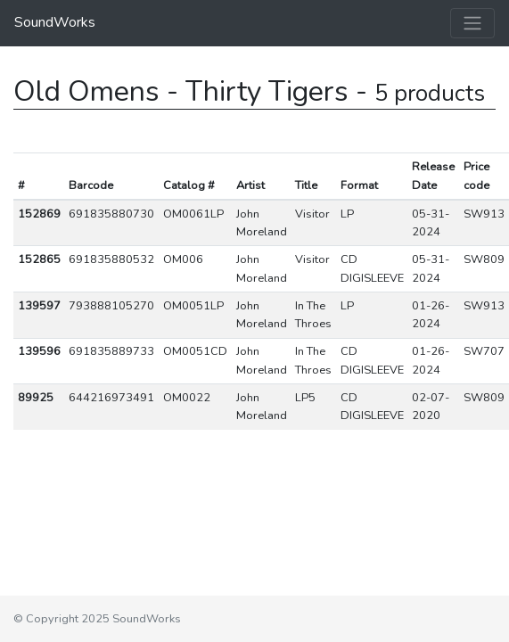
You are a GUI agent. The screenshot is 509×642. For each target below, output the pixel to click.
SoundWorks (54, 22)
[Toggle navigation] (472, 23)
